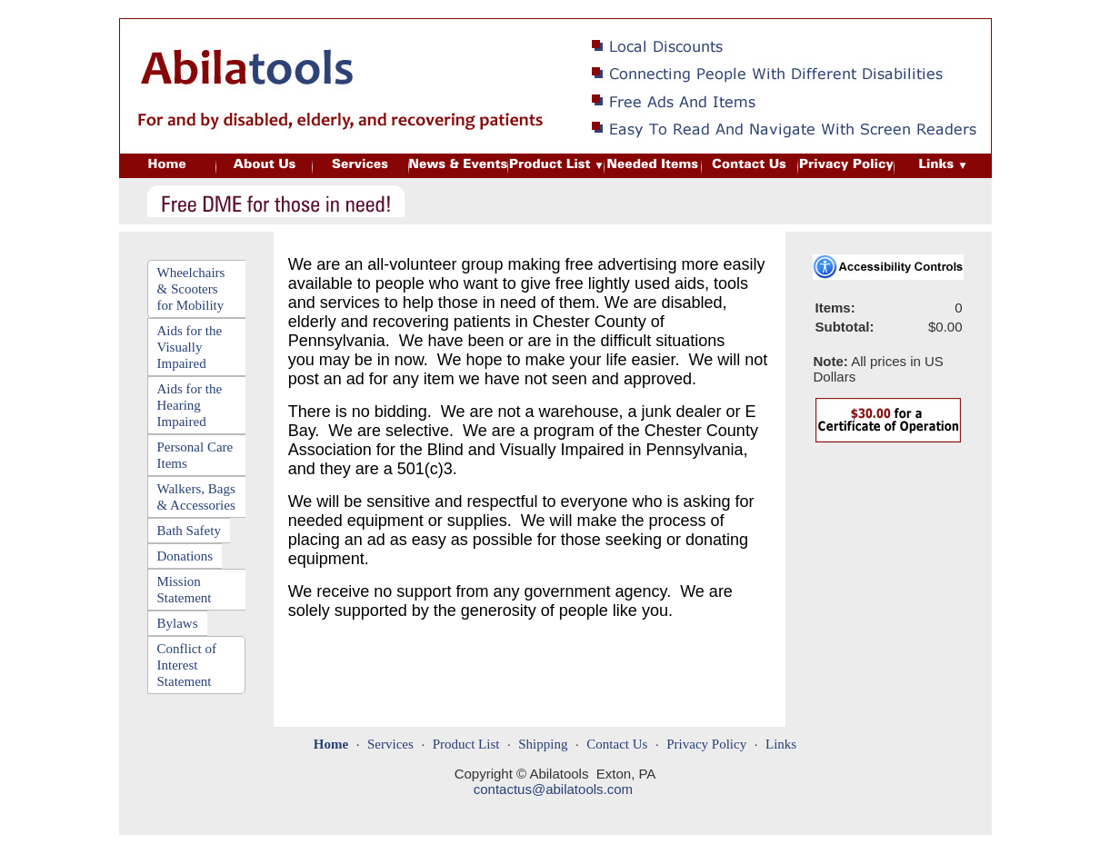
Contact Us (616, 744)
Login (889, 10)
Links (780, 744)
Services (390, 744)
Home (719, 10)
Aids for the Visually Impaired (190, 347)
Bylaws (177, 623)
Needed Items (954, 10)
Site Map (772, 10)
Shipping (542, 744)
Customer (834, 10)
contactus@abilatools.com (553, 789)
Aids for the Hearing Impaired (190, 405)
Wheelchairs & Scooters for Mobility (191, 289)
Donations (185, 556)
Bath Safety (189, 530)
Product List (466, 744)
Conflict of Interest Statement (186, 665)
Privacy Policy (706, 744)
